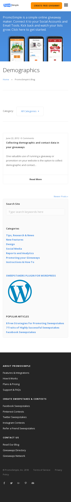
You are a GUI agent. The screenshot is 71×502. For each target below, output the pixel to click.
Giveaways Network (14, 456)
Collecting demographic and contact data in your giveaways (32, 145)
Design (10, 244)
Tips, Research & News (20, 235)
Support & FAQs (12, 389)
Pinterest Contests (13, 411)
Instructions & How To (20, 262)
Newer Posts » (61, 196)
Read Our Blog (11, 444)
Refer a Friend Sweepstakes (19, 428)
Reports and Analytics (20, 253)
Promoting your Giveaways (23, 257)
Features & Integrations (16, 372)
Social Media (14, 248)
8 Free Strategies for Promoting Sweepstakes (35, 323)
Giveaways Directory (14, 450)
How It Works (10, 378)
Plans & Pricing (11, 384)
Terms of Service (41, 469)
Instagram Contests (14, 422)
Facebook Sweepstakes (21, 332)
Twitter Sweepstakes (15, 417)
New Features (14, 239)
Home (6, 79)
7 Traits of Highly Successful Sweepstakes (32, 327)
